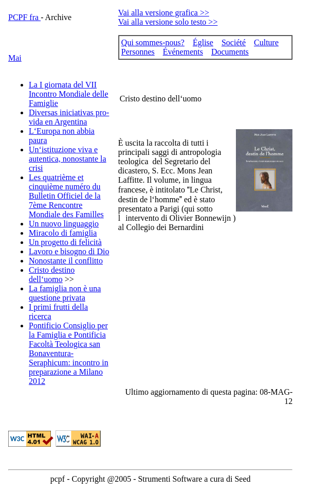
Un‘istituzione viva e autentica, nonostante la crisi (67, 158)
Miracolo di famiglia (63, 233)
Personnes (138, 51)
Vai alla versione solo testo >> (168, 21)
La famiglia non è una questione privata (65, 293)
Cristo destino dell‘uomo (52, 275)
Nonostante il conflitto (66, 260)
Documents (230, 51)
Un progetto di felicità (65, 242)
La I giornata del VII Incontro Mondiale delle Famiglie (68, 94)
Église (203, 42)
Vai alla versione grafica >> (163, 12)
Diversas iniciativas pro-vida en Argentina (69, 117)
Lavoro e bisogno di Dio (69, 251)
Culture (266, 42)
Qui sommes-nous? (153, 42)
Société (234, 42)
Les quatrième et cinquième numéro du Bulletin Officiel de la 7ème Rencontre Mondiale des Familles (66, 196)
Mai (15, 58)
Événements (183, 51)
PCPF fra (24, 17)
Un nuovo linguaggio (64, 223)
